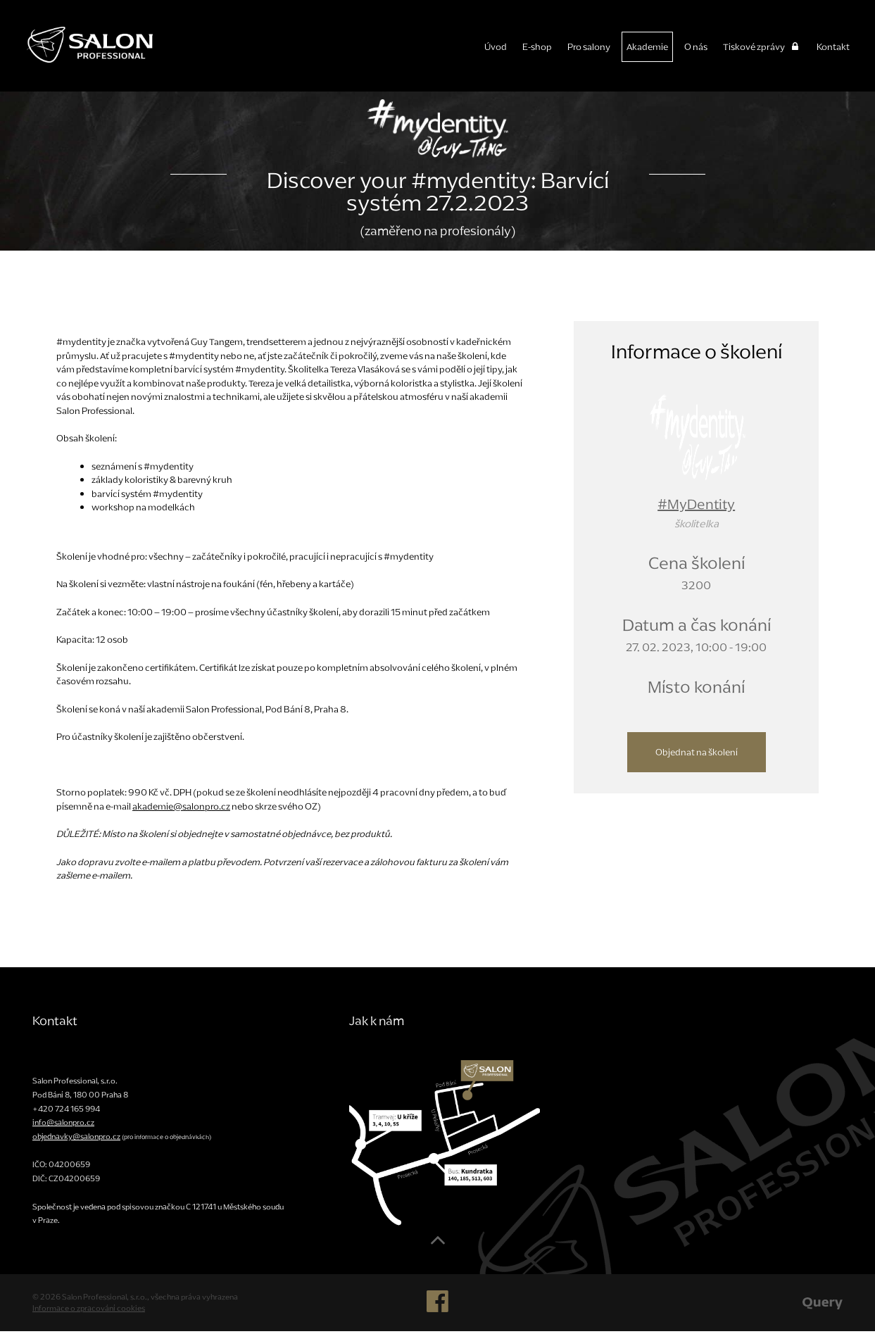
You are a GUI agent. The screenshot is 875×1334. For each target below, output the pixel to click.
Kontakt (833, 47)
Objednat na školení (696, 755)
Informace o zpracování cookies (88, 1310)
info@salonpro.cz (63, 1125)
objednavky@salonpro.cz (76, 1139)
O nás (695, 47)
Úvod (495, 47)
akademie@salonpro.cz (181, 809)
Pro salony (588, 47)
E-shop (537, 47)
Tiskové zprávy (762, 47)
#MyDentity (696, 506)
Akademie (647, 47)
